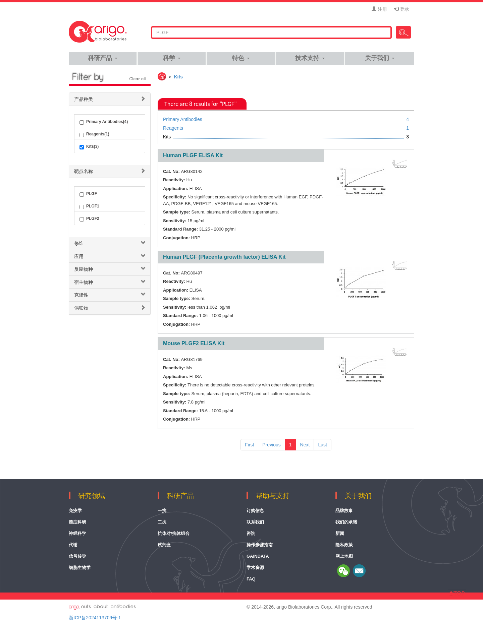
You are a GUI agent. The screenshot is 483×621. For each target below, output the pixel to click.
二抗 (162, 521)
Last (322, 444)
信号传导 (77, 556)
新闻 (339, 533)
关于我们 (379, 58)
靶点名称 (83, 171)
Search (403, 32)
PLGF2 (89, 219)
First (249, 444)
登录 (401, 9)
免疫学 (75, 510)
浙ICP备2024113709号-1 (95, 617)
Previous (271, 444)
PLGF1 (89, 206)
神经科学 (77, 533)
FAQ (251, 578)
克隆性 (81, 295)
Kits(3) (89, 146)
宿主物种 (83, 282)
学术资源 (255, 567)
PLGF (88, 194)
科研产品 (102, 58)
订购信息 (255, 510)
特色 (240, 58)
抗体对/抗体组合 (174, 533)
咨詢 (251, 533)
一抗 (162, 510)
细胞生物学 (80, 567)
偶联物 (81, 308)
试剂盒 (164, 544)
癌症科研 (77, 521)
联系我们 (255, 521)
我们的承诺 (346, 521)
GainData (258, 556)
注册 (379, 9)
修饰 (79, 243)
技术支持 (309, 58)
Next (305, 444)
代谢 (73, 544)
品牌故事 (344, 510)
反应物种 (83, 269)
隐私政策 (344, 544)
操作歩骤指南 (260, 544)
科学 (171, 58)
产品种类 (83, 99)
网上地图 (344, 556)
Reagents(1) (94, 134)
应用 (79, 256)
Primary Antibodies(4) (103, 122)
